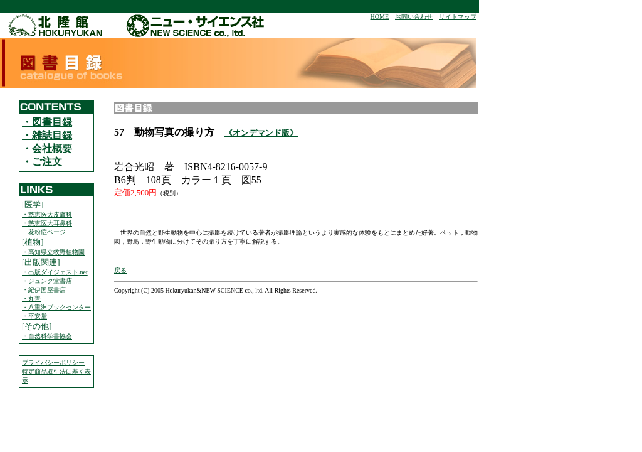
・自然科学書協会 (47, 336)
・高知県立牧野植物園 (53, 252)
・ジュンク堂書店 (47, 280)
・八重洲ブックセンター (56, 307)
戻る (120, 270)
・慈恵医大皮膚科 (47, 214)
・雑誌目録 (47, 135)
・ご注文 (42, 161)
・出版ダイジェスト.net (55, 272)
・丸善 (31, 298)
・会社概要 (47, 148)
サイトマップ (457, 16)
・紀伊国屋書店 (44, 289)
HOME (380, 16)
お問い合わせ (414, 16)
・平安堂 (34, 316)
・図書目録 (47, 122)
